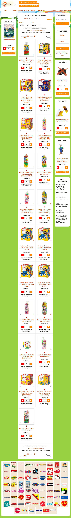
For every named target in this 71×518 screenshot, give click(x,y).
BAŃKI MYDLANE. (9, 36)
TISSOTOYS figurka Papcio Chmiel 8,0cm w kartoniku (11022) (62, 160)
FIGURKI (7, 60)
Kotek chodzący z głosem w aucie (62, 81)
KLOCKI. (7, 75)
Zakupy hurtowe (18, 10)
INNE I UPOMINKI (9, 66)
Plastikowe (9, 79)
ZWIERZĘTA (8, 136)
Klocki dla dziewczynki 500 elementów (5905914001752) (44, 134)
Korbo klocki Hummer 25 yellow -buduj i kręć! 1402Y (27, 278)
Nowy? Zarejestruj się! (62, 52)
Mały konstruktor (10, 90)
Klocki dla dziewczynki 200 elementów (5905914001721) (26, 206)
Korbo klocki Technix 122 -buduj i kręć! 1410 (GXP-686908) (44, 62)
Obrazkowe (9, 92)
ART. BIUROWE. (9, 23)
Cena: (32, 23)
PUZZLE (7, 116)
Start (7, 10)
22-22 (31, 31)
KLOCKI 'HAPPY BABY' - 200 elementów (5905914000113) (44, 206)
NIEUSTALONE (8, 137)
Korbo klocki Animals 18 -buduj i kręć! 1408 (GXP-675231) (27, 385)
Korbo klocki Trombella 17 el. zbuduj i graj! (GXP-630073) (27, 350)
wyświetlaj (48, 36)
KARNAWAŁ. (8, 74)
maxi (9, 81)
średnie (10, 83)
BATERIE (7, 38)
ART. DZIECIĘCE (9, 30)
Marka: (21, 23)
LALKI (6, 103)
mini (9, 85)
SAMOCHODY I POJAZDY (7, 122)
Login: (62, 36)
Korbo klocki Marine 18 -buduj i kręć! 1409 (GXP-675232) (44, 385)
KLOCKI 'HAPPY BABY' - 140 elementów (44, 313)
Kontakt (52, 10)
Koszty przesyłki (29, 10)
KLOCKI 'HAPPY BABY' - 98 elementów (27, 420)
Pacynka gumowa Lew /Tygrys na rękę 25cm (62, 120)
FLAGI (6, 62)
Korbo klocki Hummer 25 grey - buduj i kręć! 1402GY (44, 242)
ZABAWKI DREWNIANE (5, 130)
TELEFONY (7, 125)
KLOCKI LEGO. (8, 94)
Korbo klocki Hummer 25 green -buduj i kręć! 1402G (44, 277)
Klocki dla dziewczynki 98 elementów (44, 349)
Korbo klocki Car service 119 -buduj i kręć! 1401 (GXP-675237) (26, 98)
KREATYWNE (8, 96)
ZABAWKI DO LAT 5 (9, 127)
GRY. (6, 64)
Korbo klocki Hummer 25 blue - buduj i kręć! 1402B (27, 241)
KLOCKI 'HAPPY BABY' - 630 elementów (27, 61)
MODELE (7, 105)
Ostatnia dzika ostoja (9, 173)
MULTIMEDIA (8, 107)
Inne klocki (9, 77)
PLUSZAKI (7, 114)
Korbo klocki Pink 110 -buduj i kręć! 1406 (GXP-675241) (27, 134)
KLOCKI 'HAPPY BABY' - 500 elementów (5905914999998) (27, 170)
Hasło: (62, 42)
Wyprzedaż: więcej (62, 133)
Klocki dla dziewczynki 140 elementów (26, 313)
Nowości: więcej (62, 93)
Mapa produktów (64, 10)
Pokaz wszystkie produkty (29, 5)
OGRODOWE (8, 112)
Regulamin (41, 10)
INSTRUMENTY (8, 68)
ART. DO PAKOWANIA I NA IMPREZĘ (6, 27)
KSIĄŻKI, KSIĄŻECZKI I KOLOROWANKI (6, 100)
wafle (9, 87)
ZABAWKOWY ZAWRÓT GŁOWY (7, 21)
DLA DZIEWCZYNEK (10, 41)
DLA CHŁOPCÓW (9, 39)
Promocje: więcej (9, 187)
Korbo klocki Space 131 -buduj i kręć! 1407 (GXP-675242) (44, 98)
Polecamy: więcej (62, 172)
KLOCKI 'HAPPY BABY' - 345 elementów (44, 169)
